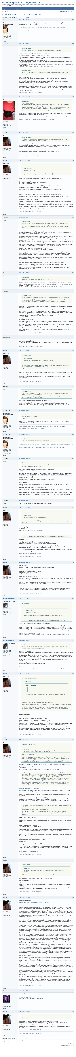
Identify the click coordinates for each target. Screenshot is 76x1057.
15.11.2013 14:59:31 (25, 355)
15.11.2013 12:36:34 (25, 277)
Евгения (6, 99)
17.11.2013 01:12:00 (25, 415)
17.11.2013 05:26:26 (25, 463)
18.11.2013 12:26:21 (25, 567)
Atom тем (71, 1052)
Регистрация (31, 9)
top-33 (5, 135)
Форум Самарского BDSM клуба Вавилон (21, 4)
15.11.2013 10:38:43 (25, 162)
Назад (9, 18)
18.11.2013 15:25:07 (25, 1020)
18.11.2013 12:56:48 (25, 646)
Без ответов (70, 12)
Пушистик (6, 21)
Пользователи (11, 9)
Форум (4, 9)
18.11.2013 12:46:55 (25, 603)
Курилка (13, 15)
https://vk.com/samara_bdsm (17, 6)
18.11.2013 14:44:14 (25, 747)
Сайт (6, 129)
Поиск (24, 9)
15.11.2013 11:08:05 (25, 220)
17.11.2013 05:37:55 (25, 505)
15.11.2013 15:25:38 (25, 391)
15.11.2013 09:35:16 (25, 44)
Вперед (28, 18)
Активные (64, 12)
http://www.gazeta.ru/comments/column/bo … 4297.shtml (35, 911)
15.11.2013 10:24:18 (25, 135)
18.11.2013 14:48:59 (25, 869)
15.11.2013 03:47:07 (25, 21)
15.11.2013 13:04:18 (25, 296)
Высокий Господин (9, 603)
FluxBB (72, 1054)
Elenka (5, 1000)
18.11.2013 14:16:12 (25, 679)
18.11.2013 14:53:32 (25, 906)
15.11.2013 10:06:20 (25, 99)
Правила (19, 9)
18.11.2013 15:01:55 (25, 1000)
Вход (37, 9)
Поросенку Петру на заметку (29, 15)
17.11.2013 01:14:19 (25, 439)
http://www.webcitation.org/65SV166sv (30, 797)
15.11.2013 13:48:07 (25, 342)
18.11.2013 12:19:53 (25, 512)
